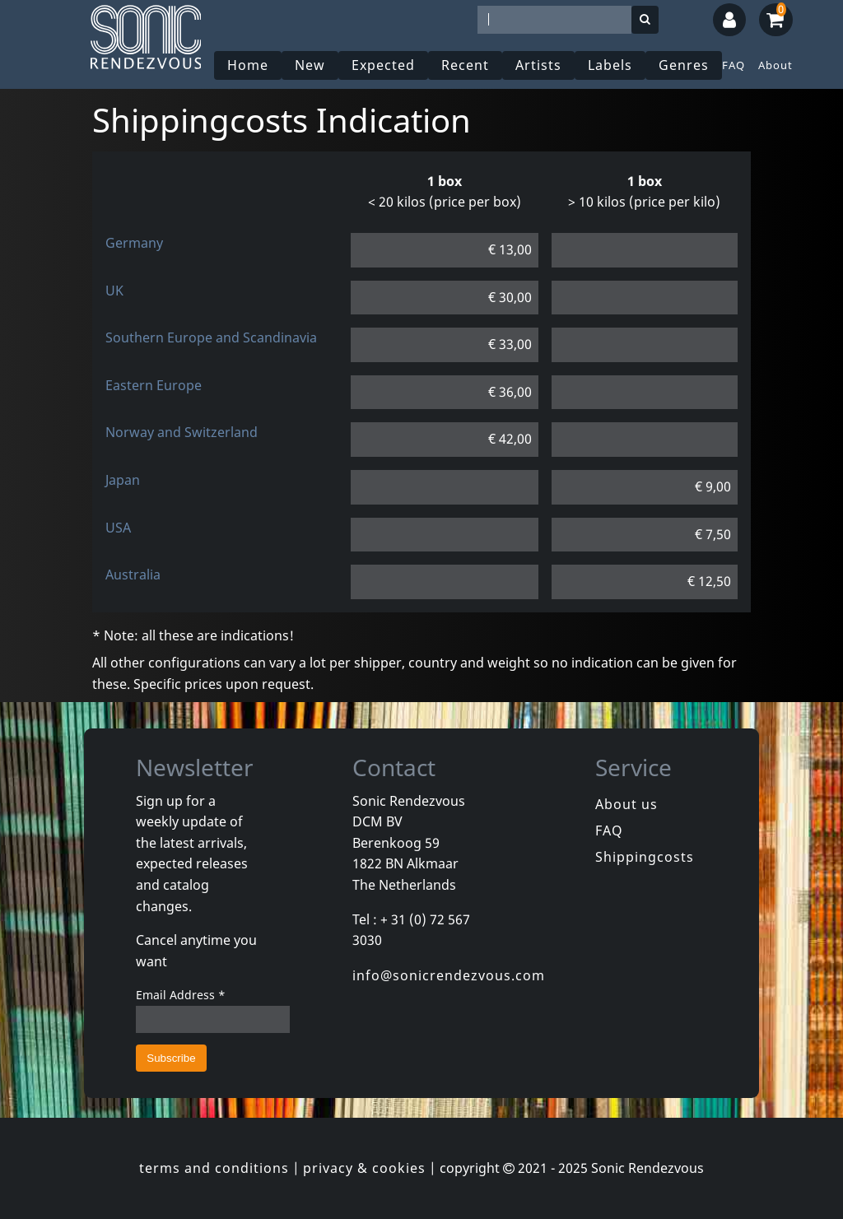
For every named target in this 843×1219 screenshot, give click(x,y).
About (775, 65)
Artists (538, 65)
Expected (383, 65)
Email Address (181, 995)
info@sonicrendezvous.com (448, 975)
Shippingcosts (644, 857)
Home (247, 65)
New (310, 65)
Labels (610, 65)
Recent (465, 65)
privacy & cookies (364, 1168)
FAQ (733, 65)
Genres (684, 65)
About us (626, 804)
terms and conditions (214, 1168)
